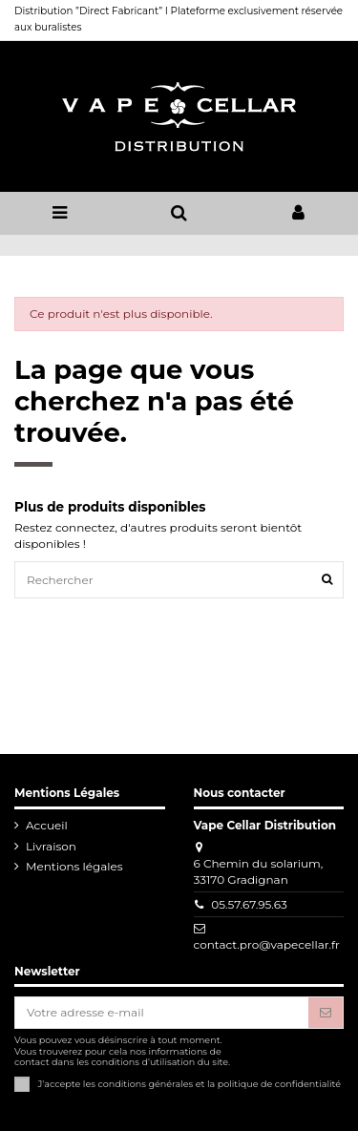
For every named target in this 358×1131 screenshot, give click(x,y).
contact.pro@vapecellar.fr (267, 944)
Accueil (47, 825)
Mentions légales (74, 866)
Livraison (51, 846)
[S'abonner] (325, 1012)
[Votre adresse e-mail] (161, 1012)
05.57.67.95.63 (249, 904)
